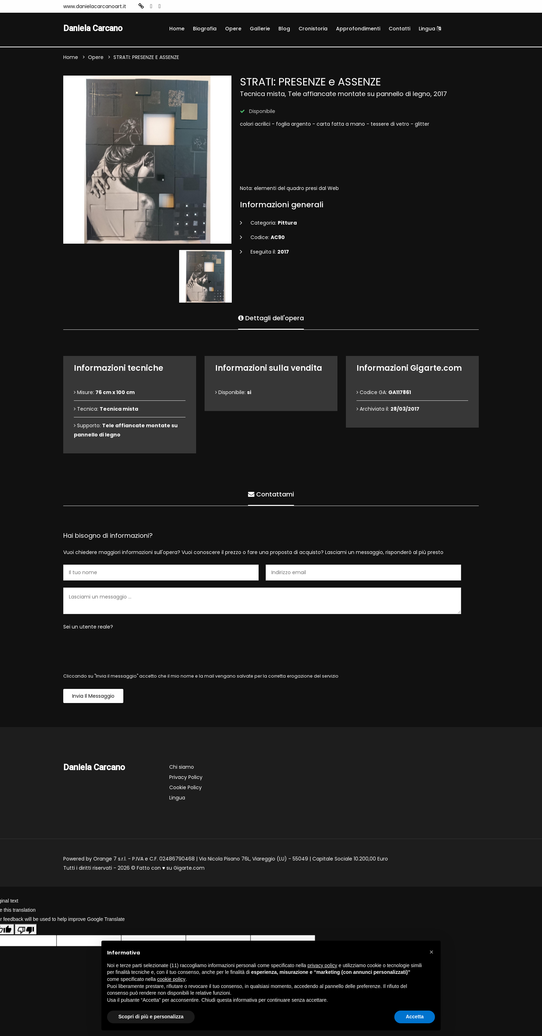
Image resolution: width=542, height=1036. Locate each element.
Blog (284, 28)
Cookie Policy (185, 787)
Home (176, 28)
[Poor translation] (25, 929)
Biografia (205, 28)
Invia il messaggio (93, 696)
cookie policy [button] (171, 979)
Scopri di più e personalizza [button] (150, 1016)
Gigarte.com (189, 868)
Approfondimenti (358, 28)
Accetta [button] (415, 1016)
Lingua (430, 28)
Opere (233, 28)
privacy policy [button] (322, 965)
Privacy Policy (185, 777)
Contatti (399, 28)
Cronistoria (313, 28)
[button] (431, 952)
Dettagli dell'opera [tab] (271, 318)
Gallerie (260, 28)
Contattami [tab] (271, 494)
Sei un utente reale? (88, 627)
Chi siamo (181, 767)
